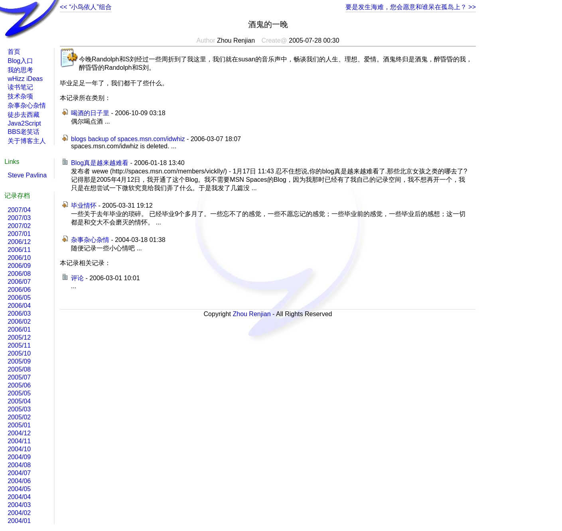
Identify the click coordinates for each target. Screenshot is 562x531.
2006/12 (19, 241)
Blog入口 (20, 60)
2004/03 (19, 505)
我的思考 (20, 70)
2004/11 (19, 441)
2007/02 (19, 225)
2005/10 (19, 353)
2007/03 (19, 217)
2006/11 (19, 249)
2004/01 (19, 520)
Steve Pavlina (27, 175)
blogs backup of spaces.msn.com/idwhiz (128, 139)
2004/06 (19, 481)
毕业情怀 (84, 205)
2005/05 (19, 393)
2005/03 (19, 409)
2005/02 (19, 417)
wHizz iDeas (25, 78)
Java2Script (24, 123)
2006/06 (19, 289)
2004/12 (19, 433)
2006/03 (19, 313)
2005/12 (19, 337)
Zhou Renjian (251, 314)
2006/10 (19, 257)
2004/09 (19, 457)
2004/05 (19, 489)
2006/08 (19, 273)
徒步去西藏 (23, 114)
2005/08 (19, 369)
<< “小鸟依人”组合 (86, 7)
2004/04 (19, 497)
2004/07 (19, 473)
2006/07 (19, 281)
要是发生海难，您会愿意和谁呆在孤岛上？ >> (410, 7)
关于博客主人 (27, 141)
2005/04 (19, 401)
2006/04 (19, 305)
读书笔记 (20, 87)
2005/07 (19, 377)
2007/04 (19, 209)
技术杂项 (20, 96)
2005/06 (19, 385)
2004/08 (19, 465)
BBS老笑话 (23, 131)
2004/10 (19, 449)
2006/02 (19, 321)
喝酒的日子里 (90, 113)
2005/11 (19, 345)
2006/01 (19, 329)
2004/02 (19, 512)
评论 (77, 278)
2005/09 (19, 361)
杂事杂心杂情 (90, 239)
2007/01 (19, 233)
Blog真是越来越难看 (99, 162)
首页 (14, 51)
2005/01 (19, 425)
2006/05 (19, 297)
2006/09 (19, 265)
